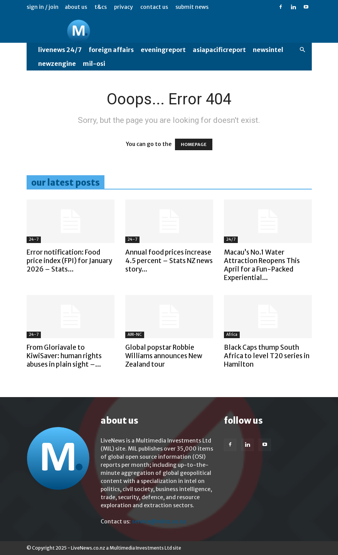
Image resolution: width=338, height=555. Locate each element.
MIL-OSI (94, 63)
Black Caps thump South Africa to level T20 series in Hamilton (266, 356)
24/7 (230, 239)
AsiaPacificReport (219, 50)
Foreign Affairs (111, 50)
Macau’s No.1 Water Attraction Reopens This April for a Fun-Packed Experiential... (262, 265)
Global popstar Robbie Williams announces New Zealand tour (163, 356)
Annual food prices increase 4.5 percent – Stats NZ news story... (169, 260)
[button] (302, 50)
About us (76, 6)
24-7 (34, 239)
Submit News (192, 6)
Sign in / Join (43, 6)
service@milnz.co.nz (159, 521)
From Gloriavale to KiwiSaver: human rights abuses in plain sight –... (64, 356)
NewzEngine (57, 63)
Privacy (123, 6)
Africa (231, 334)
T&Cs (100, 6)
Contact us (154, 6)
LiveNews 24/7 (60, 50)
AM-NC (135, 334)
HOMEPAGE (194, 144)
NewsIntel (268, 50)
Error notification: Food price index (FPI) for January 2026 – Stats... (69, 260)
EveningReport (163, 50)
